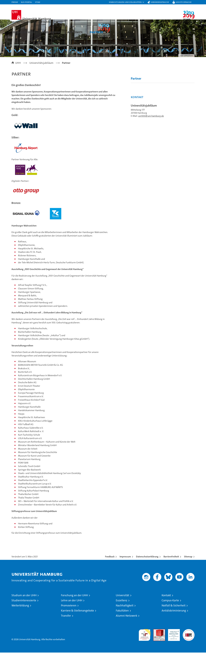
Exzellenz (121, 618)
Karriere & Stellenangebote (77, 628)
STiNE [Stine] (37, 1)
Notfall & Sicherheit (173, 623)
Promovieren (68, 623)
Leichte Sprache (183, 1)
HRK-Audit (173, 648)
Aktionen (74, 32)
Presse (14, 1)
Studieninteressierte (23, 618)
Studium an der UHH (24, 613)
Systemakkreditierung (189, 648)
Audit (156, 648)
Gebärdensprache (160, 1)
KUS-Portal (26, 1)
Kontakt (166, 613)
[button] (126, 2)
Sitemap (188, 574)
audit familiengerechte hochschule (144, 651)
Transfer (66, 633)
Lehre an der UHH (71, 618)
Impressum (125, 574)
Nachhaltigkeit (124, 623)
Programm (51, 32)
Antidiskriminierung (174, 628)
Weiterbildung (20, 623)
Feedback (109, 574)
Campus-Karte (170, 618)
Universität (122, 613)
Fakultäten (122, 628)
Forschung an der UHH (74, 613)
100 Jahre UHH (23, 32)
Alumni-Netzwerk (126, 633)
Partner (96, 32)
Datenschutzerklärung (147, 574)
